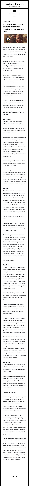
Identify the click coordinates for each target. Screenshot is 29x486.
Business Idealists (14, 4)
